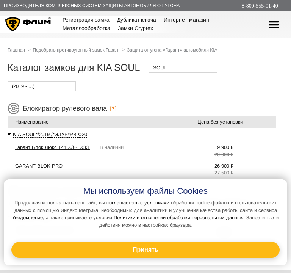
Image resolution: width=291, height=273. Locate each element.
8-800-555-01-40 (260, 6)
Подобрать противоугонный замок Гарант (76, 50)
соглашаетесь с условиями (137, 203)
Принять (145, 249)
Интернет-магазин (186, 20)
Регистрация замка (86, 20)
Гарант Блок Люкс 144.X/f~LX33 (52, 147)
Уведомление (27, 217)
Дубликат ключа (136, 20)
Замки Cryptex (135, 28)
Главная (16, 50)
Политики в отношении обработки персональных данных (178, 217)
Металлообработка (86, 28)
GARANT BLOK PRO (39, 166)
